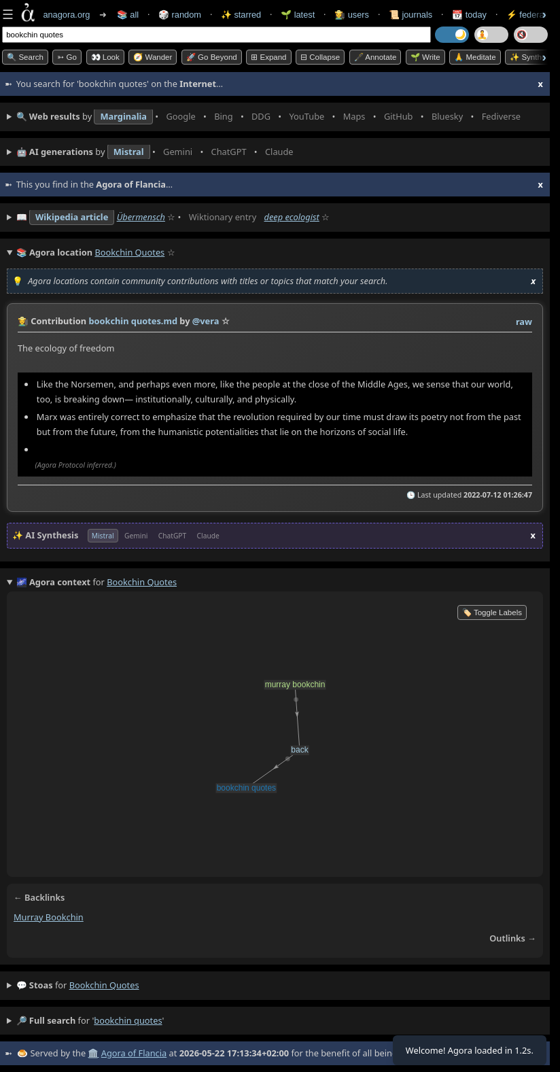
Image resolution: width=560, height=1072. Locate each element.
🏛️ (93, 1053)
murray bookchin (49, 917)
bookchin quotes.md (132, 321)
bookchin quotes (104, 985)
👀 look (105, 57)
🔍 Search (25, 57)
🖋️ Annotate (375, 57)
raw (524, 321)
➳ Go (67, 57)
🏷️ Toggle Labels (492, 612)
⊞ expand (268, 57)
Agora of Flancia (134, 1053)
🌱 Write (425, 57)
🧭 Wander (152, 57)
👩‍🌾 (23, 321)
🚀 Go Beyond (211, 57)
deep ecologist (291, 217)
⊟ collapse (320, 57)
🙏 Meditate (474, 57)
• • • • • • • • (271, 116)
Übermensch (141, 217)
